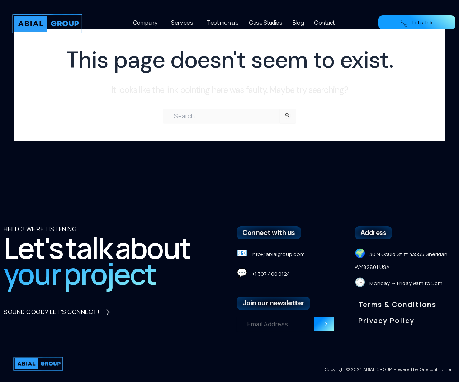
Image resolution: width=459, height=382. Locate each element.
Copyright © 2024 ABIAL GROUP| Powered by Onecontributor (388, 369)
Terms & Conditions (397, 304)
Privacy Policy (386, 320)
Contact (324, 23)
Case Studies (265, 23)
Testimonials (222, 23)
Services (184, 23)
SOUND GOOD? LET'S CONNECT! (57, 312)
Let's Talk (417, 22)
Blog (298, 23)
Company (147, 23)
